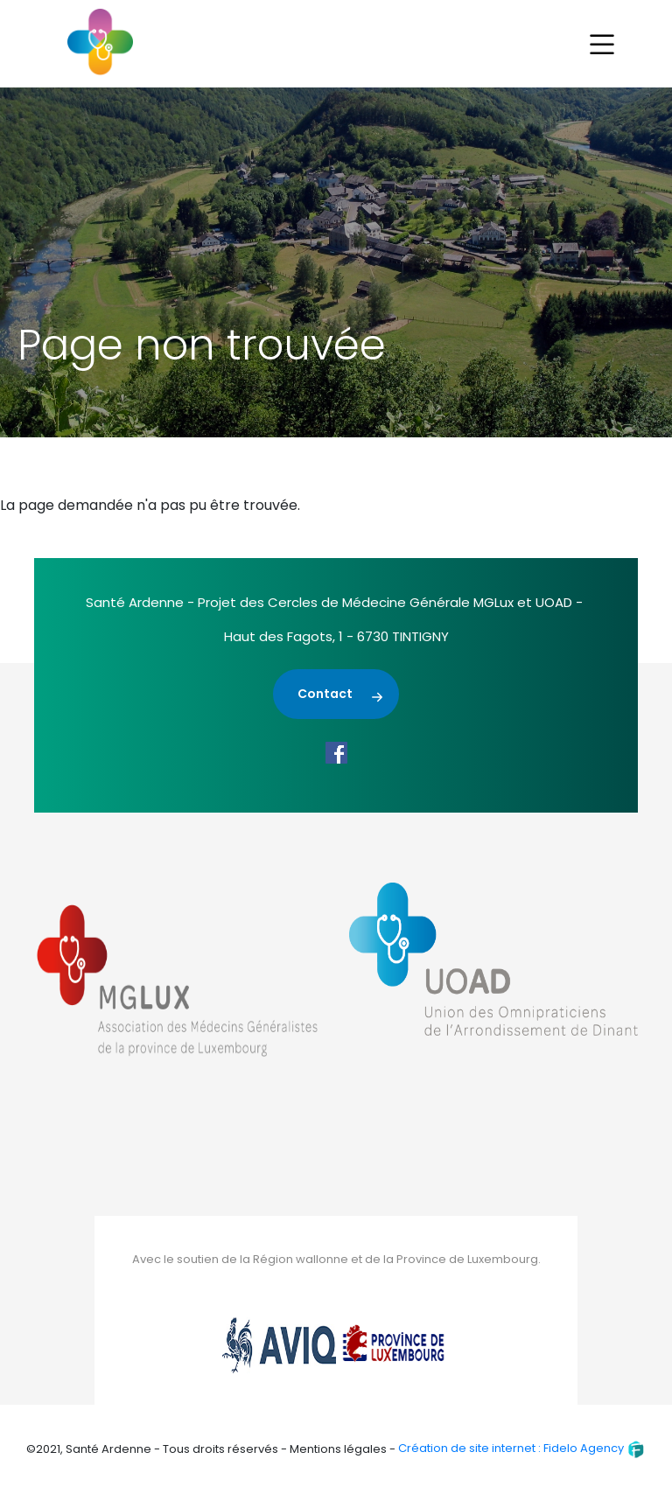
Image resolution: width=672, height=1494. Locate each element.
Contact (325, 693)
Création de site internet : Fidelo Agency (522, 1448)
